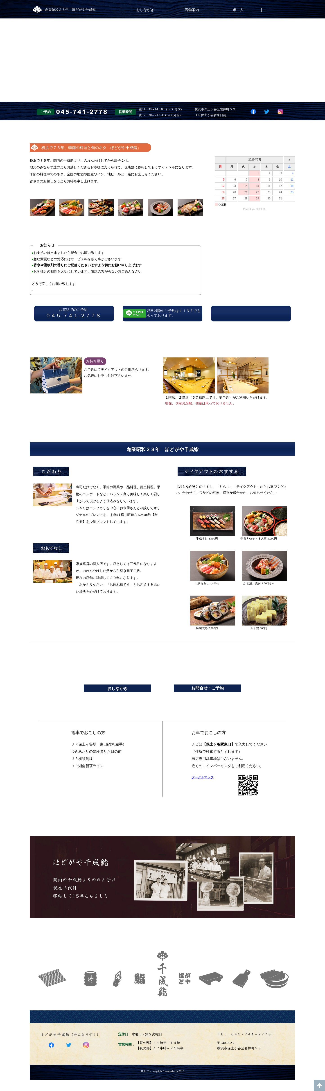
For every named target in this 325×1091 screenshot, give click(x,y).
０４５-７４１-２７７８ (73, 315)
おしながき (145, 10)
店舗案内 (192, 10)
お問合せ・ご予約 (207, 688)
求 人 (238, 10)
